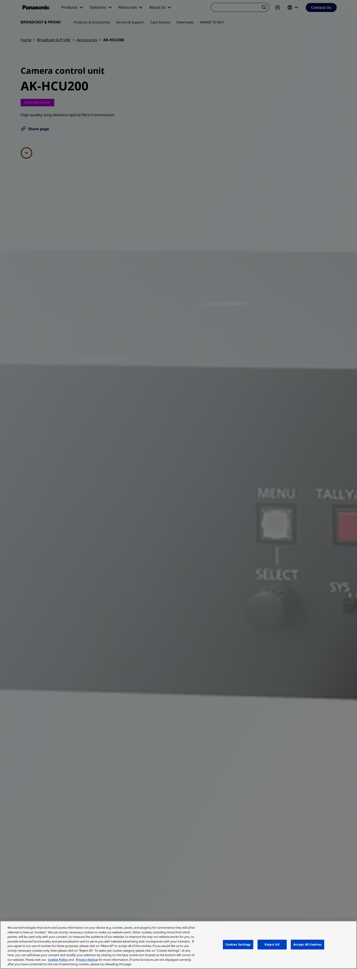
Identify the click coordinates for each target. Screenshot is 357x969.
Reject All (272, 944)
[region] (178, 945)
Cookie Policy (58, 960)
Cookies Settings (238, 944)
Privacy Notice (87, 960)
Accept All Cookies (307, 944)
